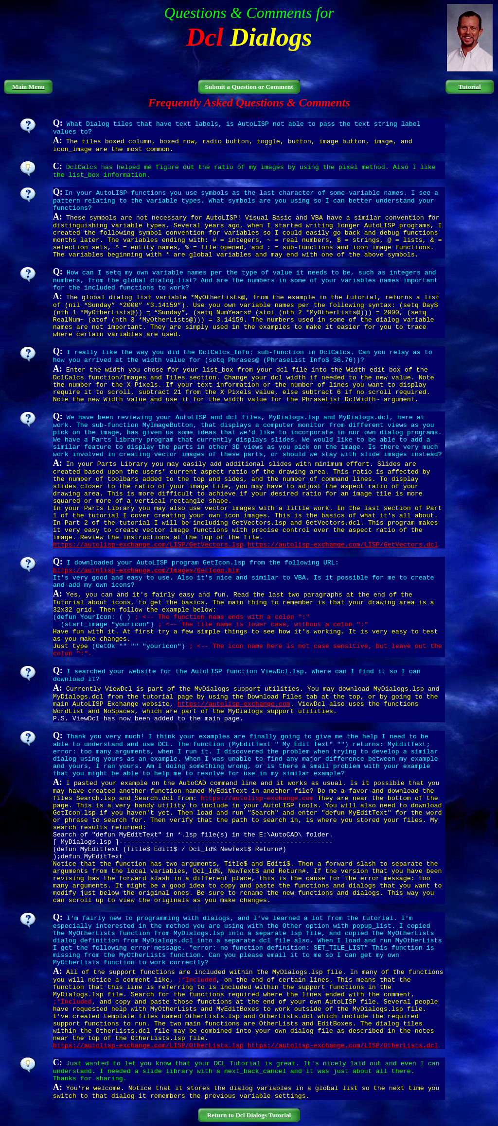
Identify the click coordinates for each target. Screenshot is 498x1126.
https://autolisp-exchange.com (234, 704)
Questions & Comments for (249, 12)
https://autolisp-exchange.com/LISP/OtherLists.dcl (343, 1045)
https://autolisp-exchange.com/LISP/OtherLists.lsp (148, 1045)
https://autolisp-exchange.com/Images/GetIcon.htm (146, 570)
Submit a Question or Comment (249, 86)
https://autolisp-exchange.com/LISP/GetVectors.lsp (148, 544)
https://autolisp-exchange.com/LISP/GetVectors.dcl (343, 544)
